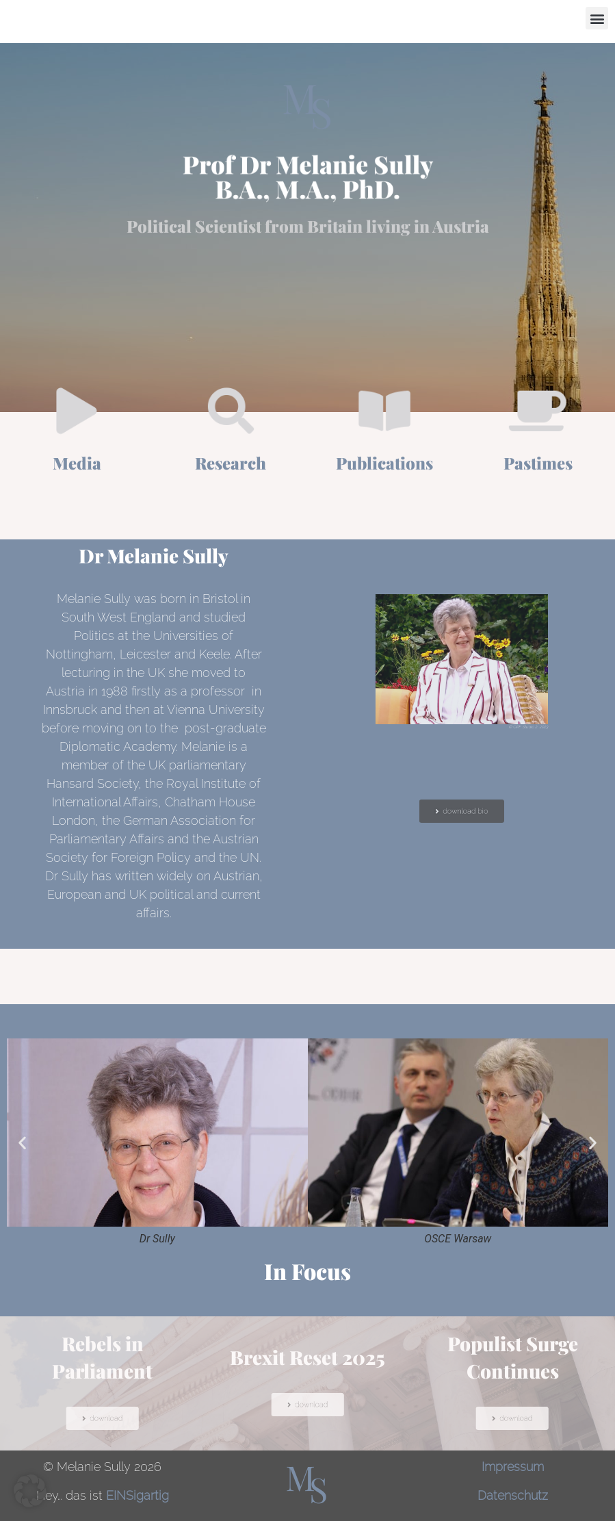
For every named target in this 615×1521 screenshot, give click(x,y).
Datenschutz (512, 1495)
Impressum (513, 1466)
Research (230, 463)
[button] (597, 18)
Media (77, 463)
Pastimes (538, 463)
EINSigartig (137, 1495)
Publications (384, 463)
